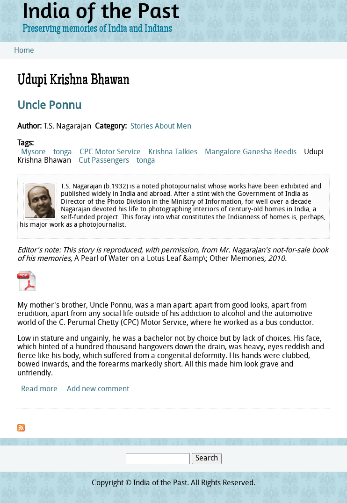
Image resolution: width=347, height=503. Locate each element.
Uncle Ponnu (49, 106)
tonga (62, 152)
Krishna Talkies (172, 152)
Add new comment (98, 389)
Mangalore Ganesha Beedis (250, 152)
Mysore (33, 152)
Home (24, 51)
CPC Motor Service (110, 152)
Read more (39, 389)
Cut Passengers (104, 161)
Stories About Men (160, 126)
